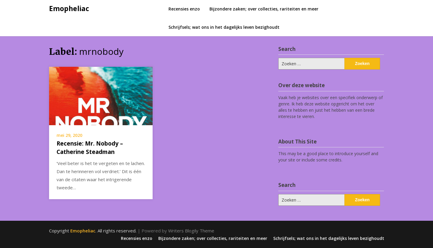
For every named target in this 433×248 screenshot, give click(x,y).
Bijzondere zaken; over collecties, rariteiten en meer (263, 9)
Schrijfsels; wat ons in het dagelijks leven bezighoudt (223, 27)
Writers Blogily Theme (191, 231)
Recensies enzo (184, 9)
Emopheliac (69, 8)
